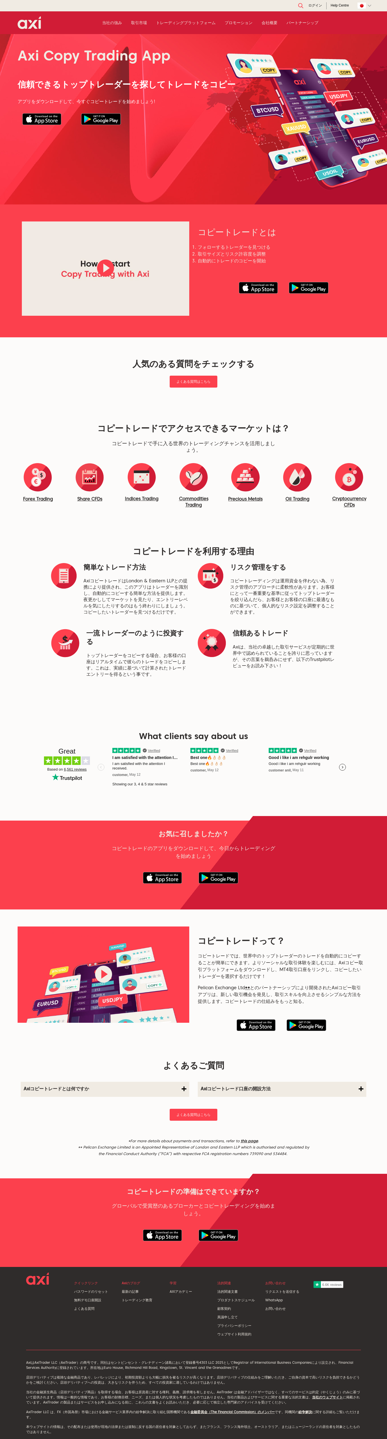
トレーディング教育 (137, 1300)
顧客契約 (224, 1308)
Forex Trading (38, 499)
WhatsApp (274, 1300)
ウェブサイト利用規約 (234, 1334)
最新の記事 (130, 1291)
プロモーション (239, 22)
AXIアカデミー (181, 1291)
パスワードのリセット (91, 1291)
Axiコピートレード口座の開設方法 (282, 1089)
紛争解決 (305, 1412)
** (247, 987)
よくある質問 (84, 1308)
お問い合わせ (275, 1308)
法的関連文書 (227, 1291)
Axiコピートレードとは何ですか (105, 1089)
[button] (42, 119)
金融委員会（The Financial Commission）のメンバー (232, 1412)
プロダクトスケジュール (236, 1300)
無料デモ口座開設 (87, 1300)
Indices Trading (141, 498)
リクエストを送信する (282, 1291)
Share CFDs (89, 499)
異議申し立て (227, 1317)
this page (249, 1141)
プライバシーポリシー (234, 1325)
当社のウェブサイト (327, 1397)
